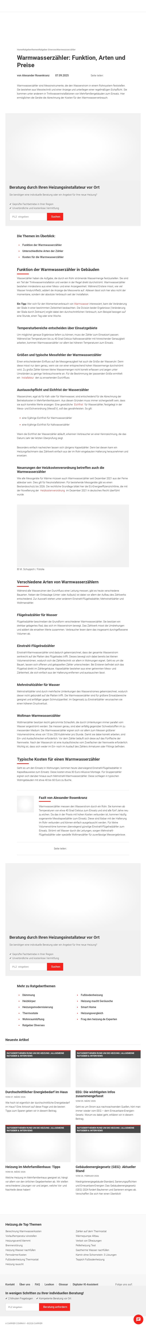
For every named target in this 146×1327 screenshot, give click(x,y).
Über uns (25, 1284)
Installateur (28, 377)
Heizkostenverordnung (53, 490)
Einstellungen (48, 1305)
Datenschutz (30, 1305)
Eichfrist (79, 404)
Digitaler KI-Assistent (85, 1284)
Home (20, 49)
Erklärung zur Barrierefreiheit (100, 1305)
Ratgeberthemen (31, 49)
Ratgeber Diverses (48, 49)
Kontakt (10, 1284)
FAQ (38, 1284)
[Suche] (132, 6)
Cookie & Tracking (70, 1305)
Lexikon (50, 1284)
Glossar (64, 1284)
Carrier (38, 1323)
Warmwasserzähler (66, 49)
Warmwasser (81, 303)
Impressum (12, 1305)
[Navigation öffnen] (137, 6)
